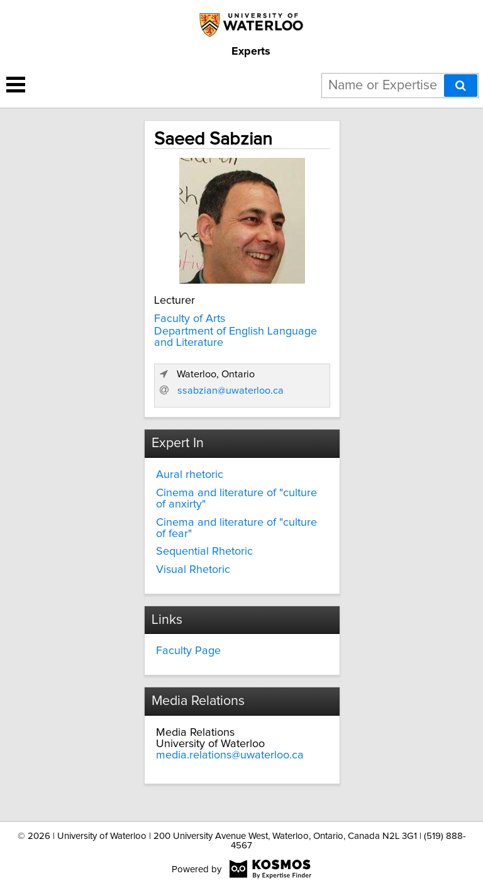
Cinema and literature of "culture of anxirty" (236, 498)
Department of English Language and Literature (235, 337)
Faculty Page (188, 651)
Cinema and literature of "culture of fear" (236, 528)
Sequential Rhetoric (204, 551)
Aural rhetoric (189, 474)
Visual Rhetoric (193, 569)
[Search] (460, 85)
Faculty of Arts (189, 319)
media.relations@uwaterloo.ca (230, 755)
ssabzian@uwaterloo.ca (230, 391)
